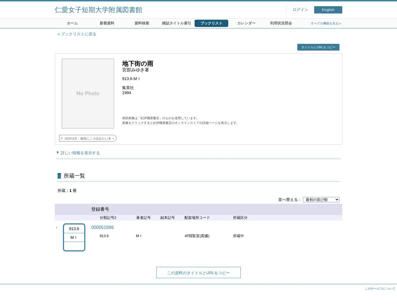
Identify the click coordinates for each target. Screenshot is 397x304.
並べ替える (288, 199)
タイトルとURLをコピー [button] (318, 47)
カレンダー (246, 23)
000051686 (102, 227)
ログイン (300, 10)
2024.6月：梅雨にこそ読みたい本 (88, 138)
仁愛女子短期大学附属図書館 (98, 9)
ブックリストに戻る (78, 34)
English (328, 10)
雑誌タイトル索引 (176, 23)
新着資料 (107, 23)
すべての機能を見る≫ (326, 23)
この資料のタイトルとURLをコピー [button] (198, 273)
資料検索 (141, 23)
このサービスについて (380, 288)
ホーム (72, 23)
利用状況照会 (281, 23)
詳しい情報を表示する (80, 153)
